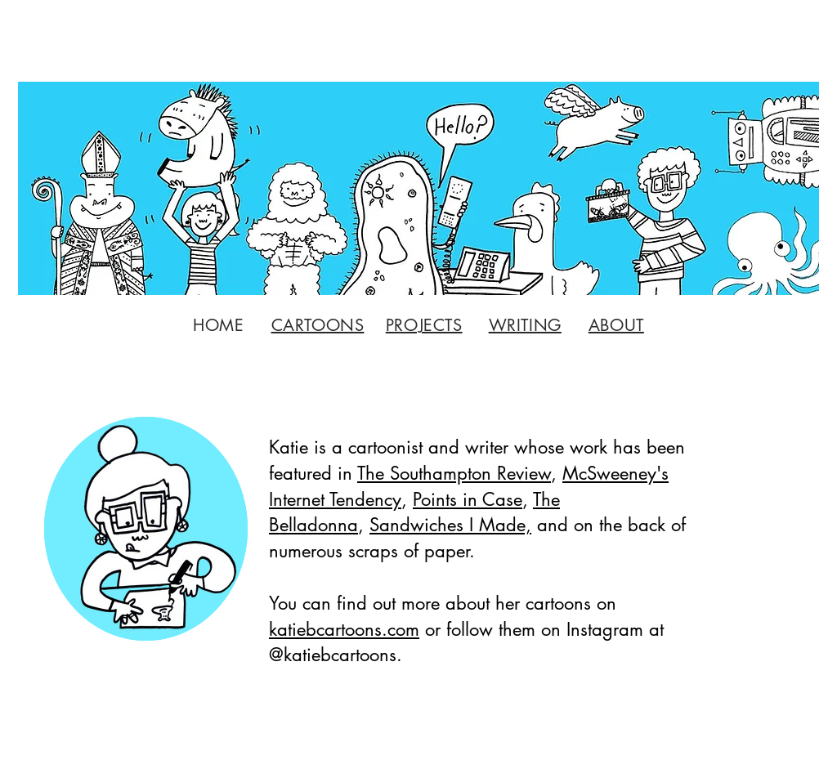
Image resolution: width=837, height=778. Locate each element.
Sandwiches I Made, (450, 524)
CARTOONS (318, 325)
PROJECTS (424, 325)
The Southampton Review (454, 473)
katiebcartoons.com (344, 629)
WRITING (525, 325)
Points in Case (467, 499)
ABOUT (616, 325)
